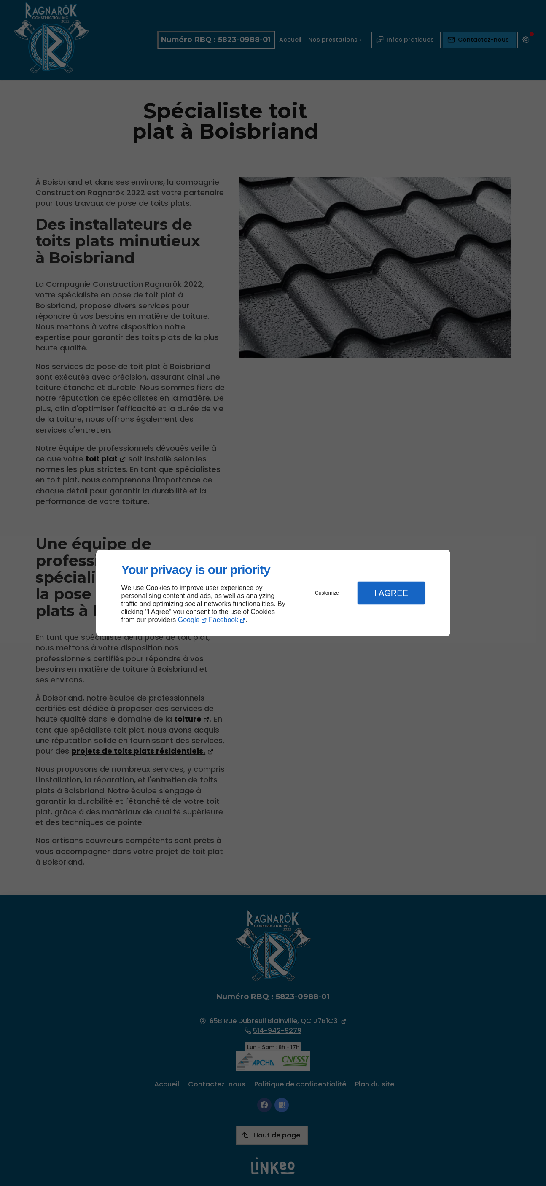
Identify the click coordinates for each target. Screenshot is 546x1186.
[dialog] (273, 593)
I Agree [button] (391, 593)
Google (189, 619)
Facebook (223, 619)
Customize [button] (327, 593)
